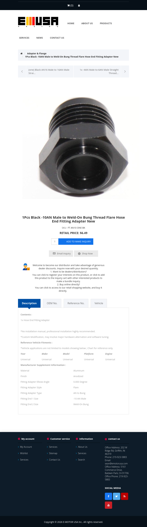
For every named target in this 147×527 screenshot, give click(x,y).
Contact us (53, 459)
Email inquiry (64, 253)
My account (25, 446)
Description (29, 303)
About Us (81, 446)
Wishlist (23, 453)
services (23, 459)
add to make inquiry (78, 241)
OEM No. (52, 303)
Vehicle (99, 303)
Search (80, 459)
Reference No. (76, 303)
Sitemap (52, 453)
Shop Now (87, 253)
